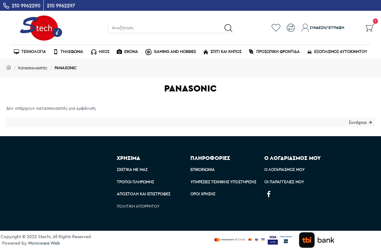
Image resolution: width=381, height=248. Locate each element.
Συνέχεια (357, 123)
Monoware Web (44, 243)
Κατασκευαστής (32, 67)
